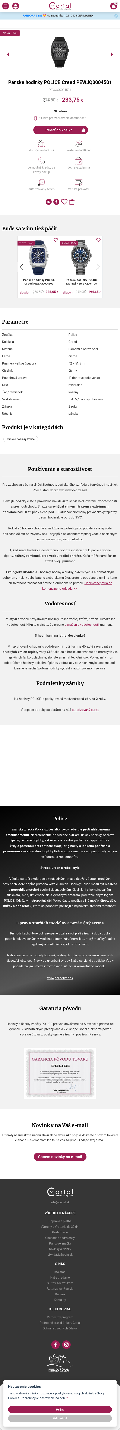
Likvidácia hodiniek (60, 1254)
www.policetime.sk (60, 978)
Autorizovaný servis (60, 1288)
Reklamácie (60, 1232)
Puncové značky (60, 1243)
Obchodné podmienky (60, 1238)
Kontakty (60, 1300)
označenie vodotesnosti (81, 625)
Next (98, 267)
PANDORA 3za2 (32, 15)
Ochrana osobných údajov (60, 1328)
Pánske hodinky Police (21, 439)
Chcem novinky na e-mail (60, 1156)
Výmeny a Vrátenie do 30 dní (60, 1226)
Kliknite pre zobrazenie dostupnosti (62, 118)
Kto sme (60, 1272)
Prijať (60, 1409)
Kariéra (60, 1294)
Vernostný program (60, 1317)
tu (68, 1398)
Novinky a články (60, 1249)
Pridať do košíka (65, 130)
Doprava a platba (60, 1221)
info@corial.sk (60, 1202)
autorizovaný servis (85, 710)
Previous (21, 267)
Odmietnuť (60, 1418)
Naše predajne (60, 1277)
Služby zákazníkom (60, 1283)
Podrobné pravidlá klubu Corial (60, 1323)
